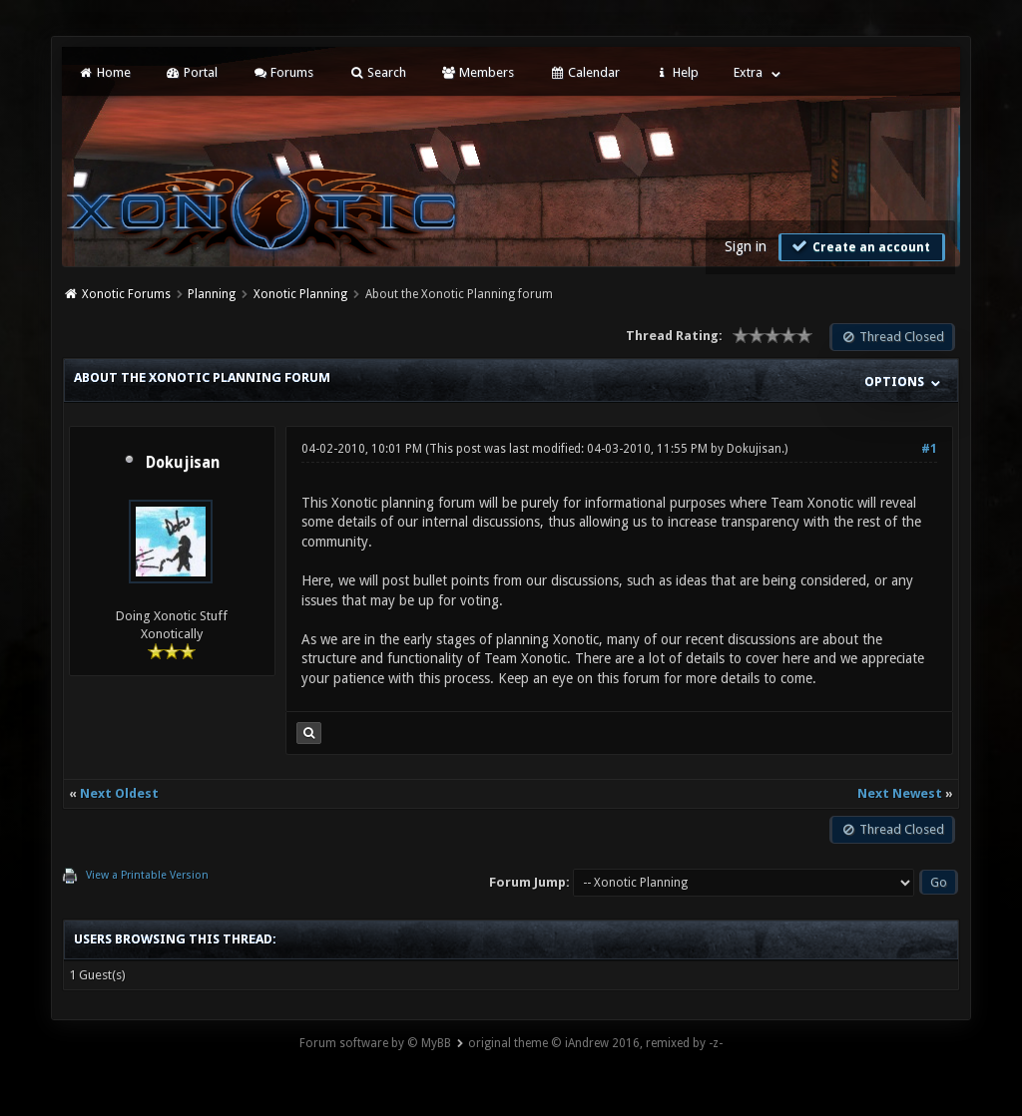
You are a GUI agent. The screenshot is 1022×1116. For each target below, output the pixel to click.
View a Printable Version (147, 875)
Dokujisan (183, 463)
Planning (212, 294)
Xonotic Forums (126, 294)
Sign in (745, 246)
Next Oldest (119, 793)
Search (376, 72)
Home (104, 72)
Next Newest (899, 793)
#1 (929, 449)
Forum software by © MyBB (375, 1043)
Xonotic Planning (300, 294)
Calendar (584, 72)
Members (477, 72)
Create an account (859, 246)
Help (677, 72)
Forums (283, 72)
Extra (748, 72)
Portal (192, 72)
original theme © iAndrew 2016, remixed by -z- (595, 1043)
